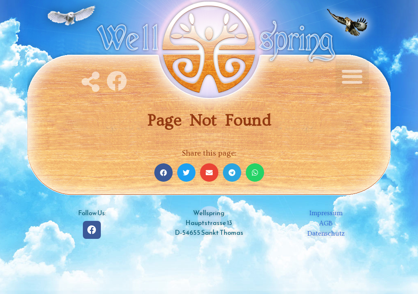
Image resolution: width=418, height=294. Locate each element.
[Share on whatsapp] (255, 172)
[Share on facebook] (163, 172)
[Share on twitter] (186, 172)
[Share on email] (209, 172)
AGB (326, 223)
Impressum (325, 213)
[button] (352, 76)
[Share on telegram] (232, 172)
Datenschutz (326, 233)
